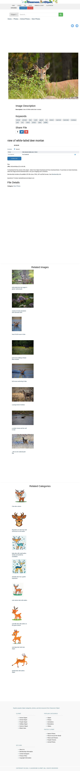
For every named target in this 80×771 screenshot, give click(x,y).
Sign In (30, 7)
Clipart (19, 5)
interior (52, 120)
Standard (18, 149)
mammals (66, 120)
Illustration (49, 5)
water (39, 122)
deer (30, 120)
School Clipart (23, 717)
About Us (22, 749)
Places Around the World (54, 735)
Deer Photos (36, 19)
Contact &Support (24, 753)
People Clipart (23, 722)
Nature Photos (51, 733)
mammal (58, 120)
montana (73, 120)
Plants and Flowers (52, 737)
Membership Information (26, 751)
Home (13, 5)
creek (35, 120)
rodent (28, 122)
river (22, 122)
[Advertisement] (40, 40)
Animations (50, 722)
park (17, 122)
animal (18, 120)
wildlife (45, 122)
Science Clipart (23, 726)
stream (34, 122)
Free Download (11, 154)
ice (46, 120)
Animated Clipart (39, 5)
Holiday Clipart (23, 724)
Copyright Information (25, 758)
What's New (22, 728)
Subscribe (23, 7)
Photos (16, 19)
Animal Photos (25, 19)
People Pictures (51, 740)
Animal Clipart (23, 719)
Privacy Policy (23, 755)
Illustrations (50, 724)
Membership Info (56, 174)
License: (9, 149)
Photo (30, 5)
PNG (25, 5)
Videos (49, 726)
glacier (41, 120)
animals (24, 120)
